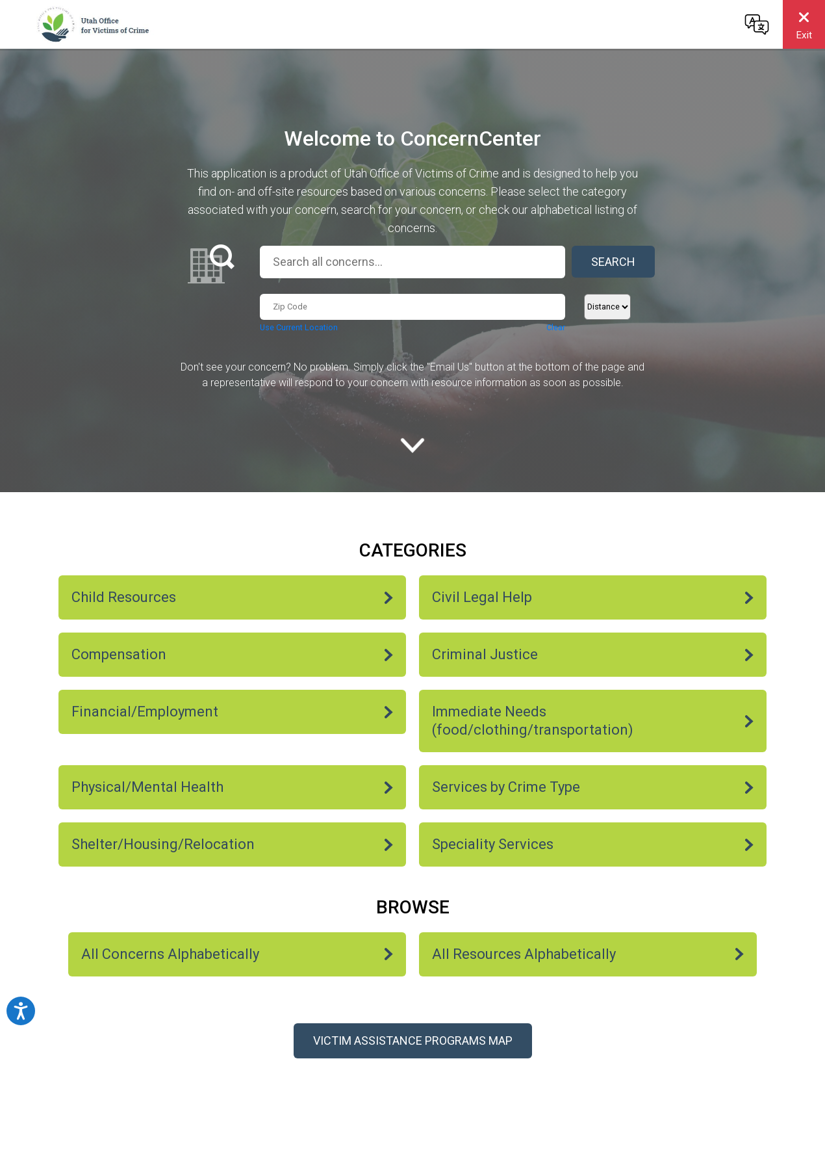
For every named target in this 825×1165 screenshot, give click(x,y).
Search (613, 261)
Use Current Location (299, 327)
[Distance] (607, 307)
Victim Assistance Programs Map (413, 1040)
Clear (555, 327)
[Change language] (756, 24)
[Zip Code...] (412, 307)
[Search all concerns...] (412, 262)
